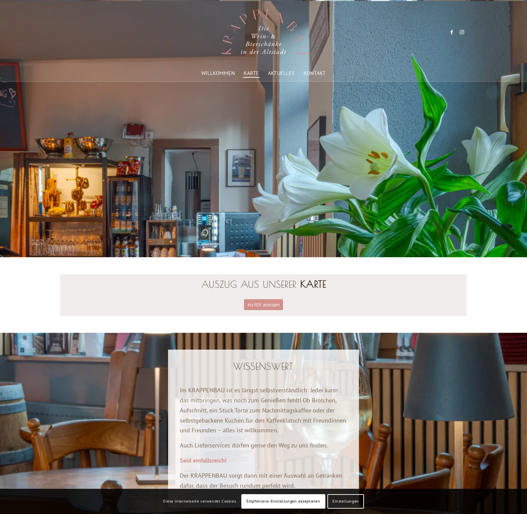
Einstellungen (345, 501)
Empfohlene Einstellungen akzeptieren (283, 501)
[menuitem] (218, 73)
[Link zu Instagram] (462, 32)
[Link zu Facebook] (452, 32)
